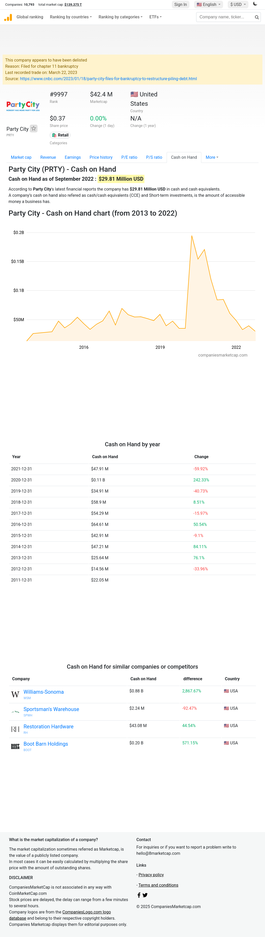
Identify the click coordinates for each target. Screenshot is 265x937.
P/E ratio (129, 157)
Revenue (48, 157)
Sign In (180, 4)
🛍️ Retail (60, 135)
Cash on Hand (184, 157)
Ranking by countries (69, 16)
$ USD (236, 4)
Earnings (73, 157)
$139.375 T (73, 4)
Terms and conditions (158, 885)
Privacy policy (151, 874)
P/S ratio (154, 157)
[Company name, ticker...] (228, 17)
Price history (101, 157)
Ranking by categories (119, 16)
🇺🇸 (207, 4)
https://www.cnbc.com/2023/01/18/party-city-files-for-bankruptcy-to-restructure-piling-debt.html (108, 78)
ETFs (154, 16)
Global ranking (30, 16)
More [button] (210, 157)
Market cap (21, 157)
